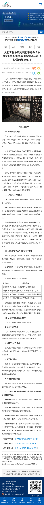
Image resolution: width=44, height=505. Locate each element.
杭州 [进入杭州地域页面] (30, 47)
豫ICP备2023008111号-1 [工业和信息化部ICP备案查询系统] (9, 491)
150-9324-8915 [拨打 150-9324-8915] (11, 481)
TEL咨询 (4, 500)
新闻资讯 (22, 500)
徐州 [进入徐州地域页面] (22, 47)
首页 (39, 500)
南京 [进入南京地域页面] (38, 47)
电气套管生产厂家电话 (25, 37)
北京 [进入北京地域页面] (5, 47)
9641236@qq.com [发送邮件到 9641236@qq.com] (11, 484)
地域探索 (22, 40)
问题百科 (30, 500)
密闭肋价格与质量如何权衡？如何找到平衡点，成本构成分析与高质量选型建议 (28, 439)
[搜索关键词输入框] (22, 32)
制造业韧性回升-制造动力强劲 (26, 448)
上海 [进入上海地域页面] (13, 47)
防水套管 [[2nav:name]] (13, 500)
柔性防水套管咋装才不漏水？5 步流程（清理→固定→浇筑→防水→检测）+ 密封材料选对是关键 (28, 443)
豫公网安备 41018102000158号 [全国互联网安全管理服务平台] (15, 494)
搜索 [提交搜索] (41, 32)
